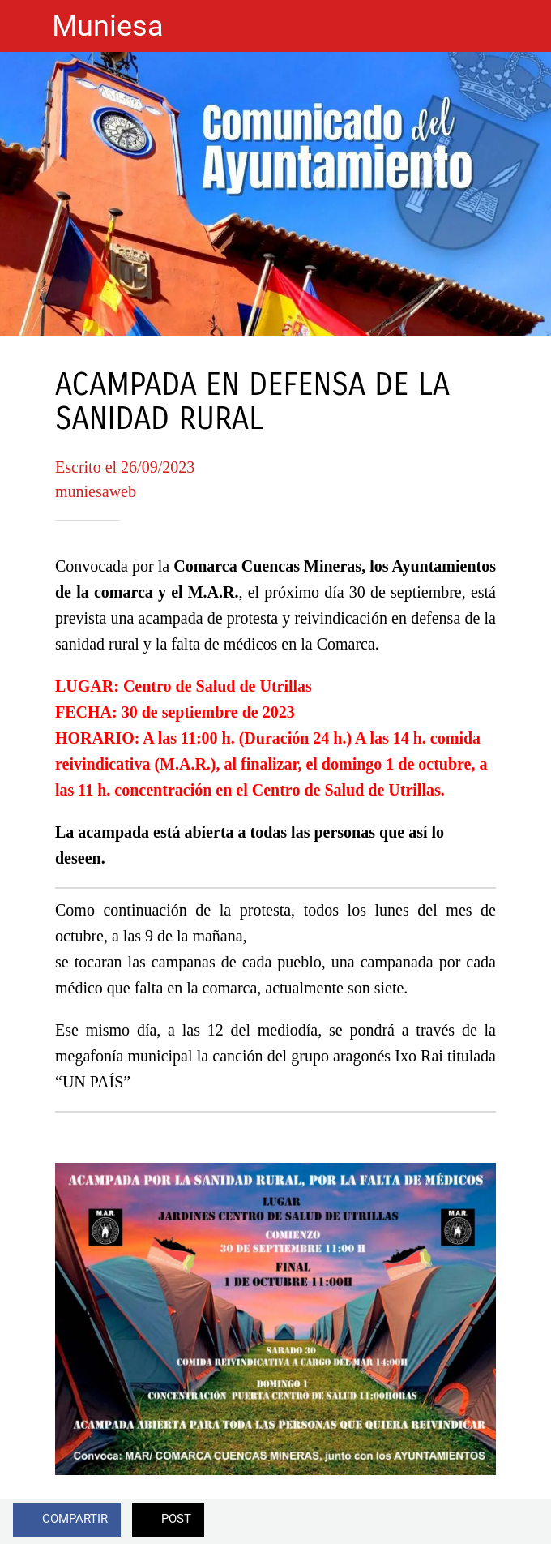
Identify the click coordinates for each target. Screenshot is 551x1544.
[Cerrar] (26, 26)
